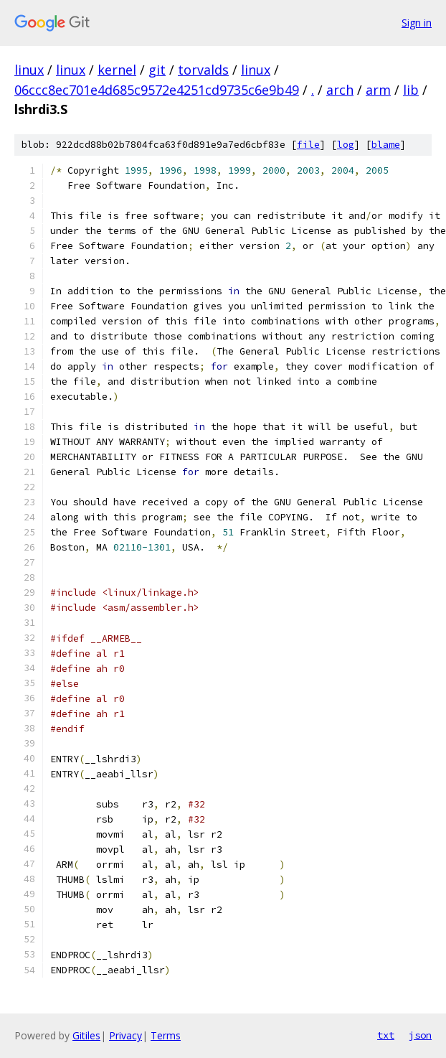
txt (385, 1035)
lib (411, 89)
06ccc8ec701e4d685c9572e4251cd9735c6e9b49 (156, 89)
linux (29, 69)
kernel (117, 69)
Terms (166, 1035)
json (420, 1035)
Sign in (417, 22)
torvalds (203, 69)
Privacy (125, 1035)
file (308, 145)
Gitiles (86, 1035)
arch (340, 89)
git (157, 69)
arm (378, 89)
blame (385, 145)
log (345, 145)
